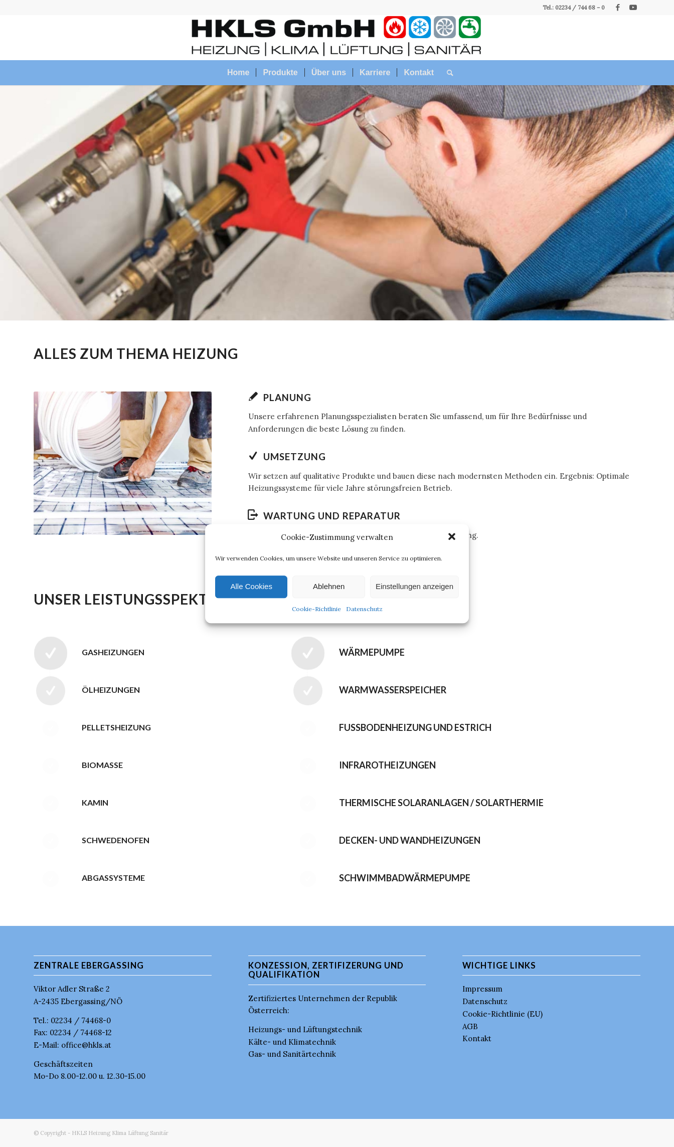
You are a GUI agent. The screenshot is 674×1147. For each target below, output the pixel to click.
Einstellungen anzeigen (414, 587)
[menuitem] (238, 72)
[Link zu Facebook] (617, 7)
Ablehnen (329, 587)
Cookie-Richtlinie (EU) (502, 1014)
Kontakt (476, 1038)
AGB (470, 1026)
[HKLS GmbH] (337, 37)
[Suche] (446, 72)
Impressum (482, 989)
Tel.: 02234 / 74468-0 (72, 1020)
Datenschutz (364, 609)
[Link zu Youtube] (632, 7)
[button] (453, 538)
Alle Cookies (251, 587)
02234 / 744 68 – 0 (579, 7)
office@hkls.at (86, 1045)
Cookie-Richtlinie (316, 609)
